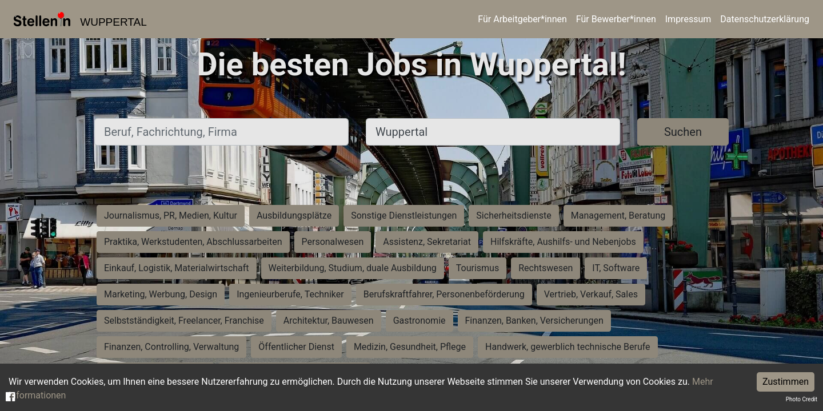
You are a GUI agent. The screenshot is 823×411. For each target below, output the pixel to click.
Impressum (688, 19)
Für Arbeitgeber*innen (522, 19)
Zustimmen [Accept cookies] (785, 381)
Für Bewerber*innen (616, 19)
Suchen (683, 132)
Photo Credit (801, 399)
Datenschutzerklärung (764, 19)
